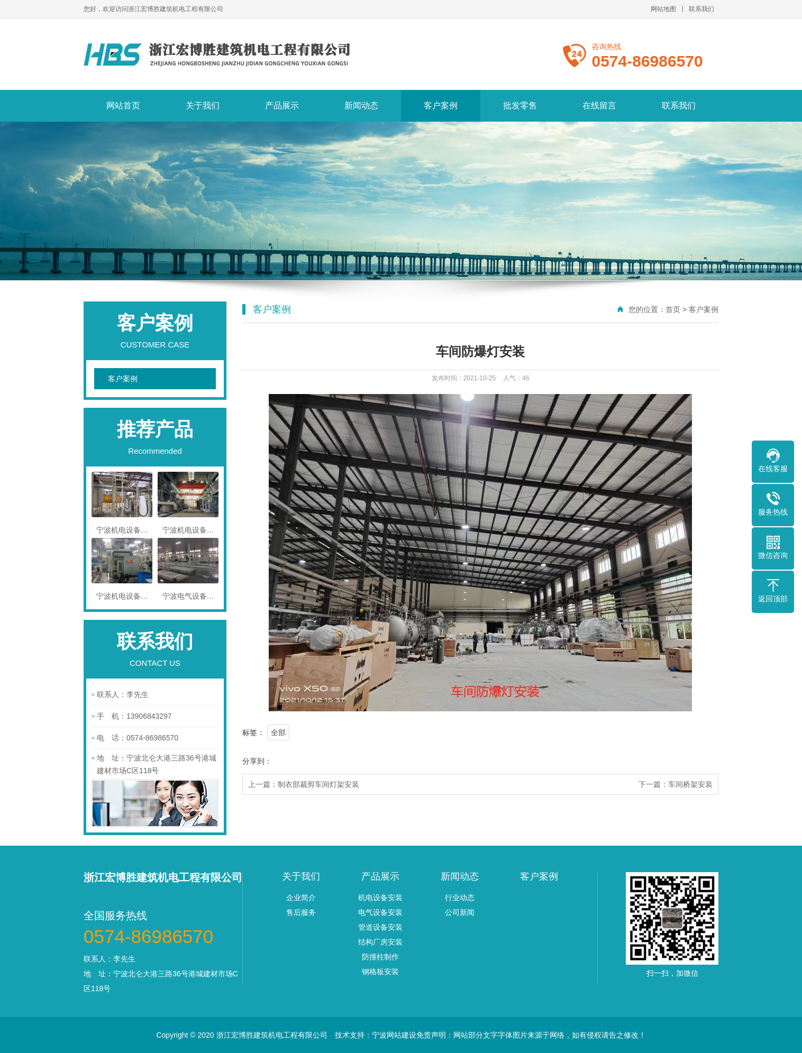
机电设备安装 (380, 897)
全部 (278, 732)
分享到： (257, 761)
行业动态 (460, 897)
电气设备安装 (380, 912)
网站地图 (663, 9)
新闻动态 (361, 105)
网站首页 (123, 105)
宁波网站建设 (394, 1035)
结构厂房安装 (380, 942)
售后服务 (301, 912)
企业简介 (301, 897)
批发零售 (520, 105)
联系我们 (701, 9)
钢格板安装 (380, 971)
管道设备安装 (380, 927)
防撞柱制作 (380, 956)
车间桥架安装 (690, 784)
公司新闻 (460, 912)
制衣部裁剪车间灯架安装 (318, 784)
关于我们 (203, 105)
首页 (673, 309)
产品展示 (282, 105)
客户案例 (441, 105)
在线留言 (599, 105)
